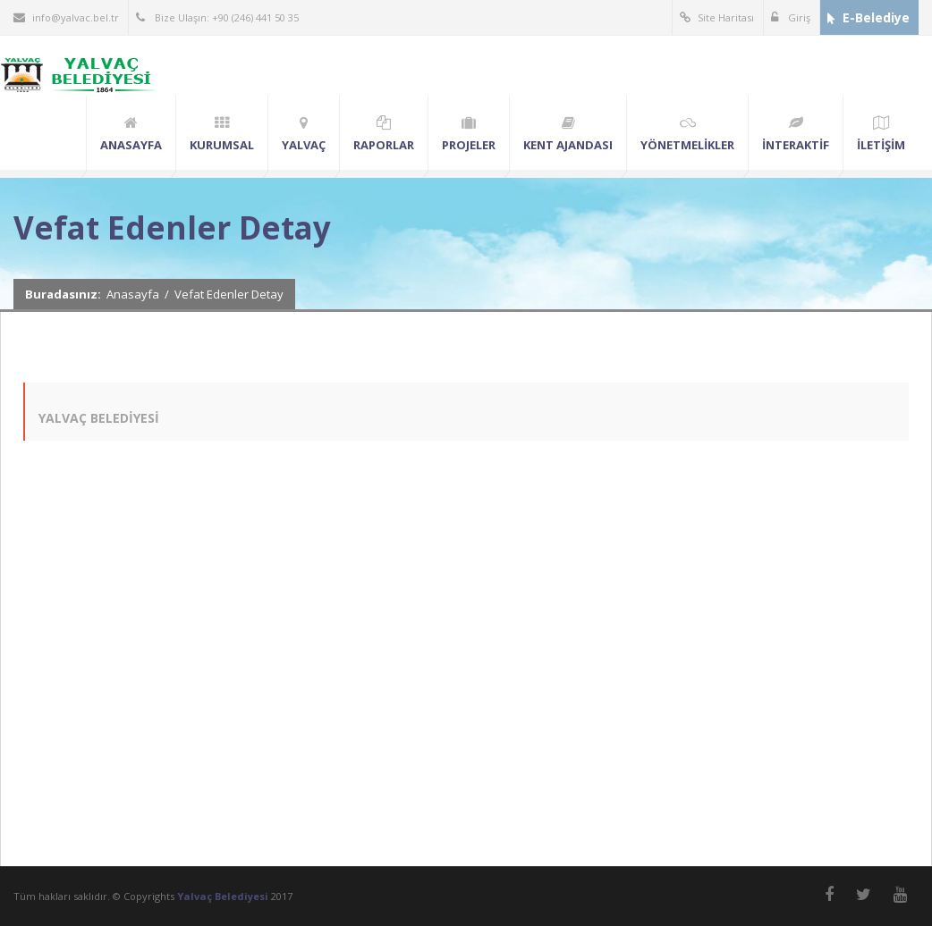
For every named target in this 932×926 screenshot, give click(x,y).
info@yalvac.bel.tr (66, 17)
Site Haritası (717, 17)
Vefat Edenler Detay (229, 294)
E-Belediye (868, 17)
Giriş (790, 17)
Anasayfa (132, 294)
